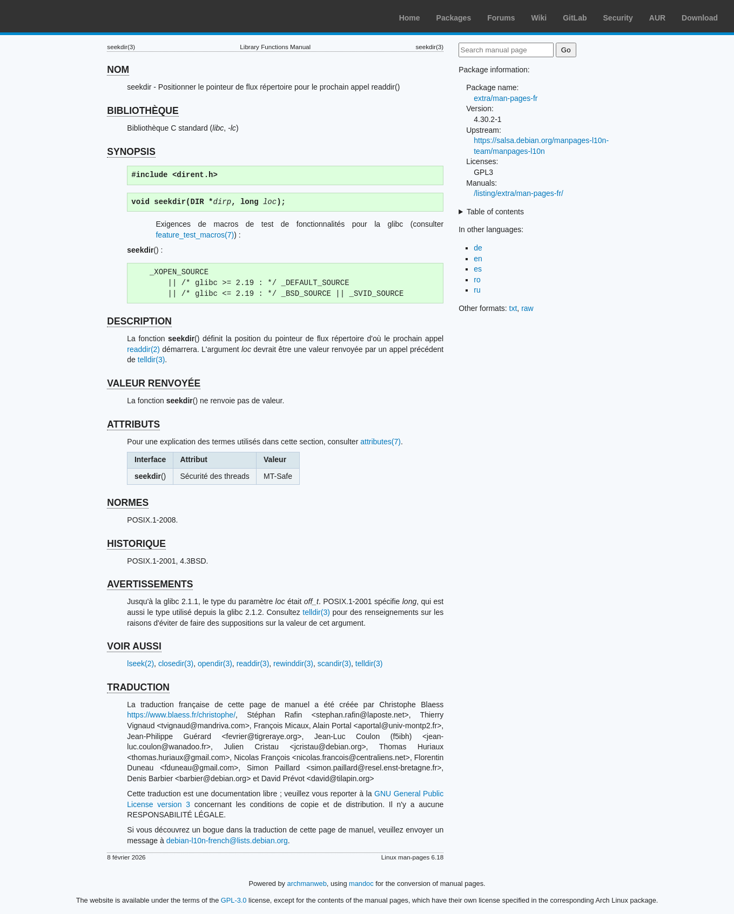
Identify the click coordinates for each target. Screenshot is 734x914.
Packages (454, 17)
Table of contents (495, 211)
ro (477, 279)
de (478, 247)
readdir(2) (143, 349)
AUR (657, 17)
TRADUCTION (138, 687)
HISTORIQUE (136, 543)
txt (513, 308)
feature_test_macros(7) (195, 235)
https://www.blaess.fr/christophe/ (181, 714)
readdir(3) (253, 663)
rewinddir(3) (293, 663)
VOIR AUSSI (134, 646)
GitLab (575, 17)
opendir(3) (215, 663)
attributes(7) (380, 441)
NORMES (128, 502)
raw (527, 308)
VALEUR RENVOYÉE (153, 383)
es (478, 269)
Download (700, 17)
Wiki (539, 17)
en (478, 258)
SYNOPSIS (131, 151)
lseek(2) (140, 663)
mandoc (361, 883)
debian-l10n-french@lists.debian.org (227, 840)
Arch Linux (59, 16)
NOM (118, 69)
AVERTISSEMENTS (150, 584)
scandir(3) (334, 663)
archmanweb (307, 883)
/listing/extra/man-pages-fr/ (518, 193)
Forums (501, 17)
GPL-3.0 (234, 900)
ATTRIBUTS (133, 424)
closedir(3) (175, 663)
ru (477, 290)
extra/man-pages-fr (505, 98)
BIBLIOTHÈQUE (142, 110)
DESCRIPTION (139, 321)
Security (618, 17)
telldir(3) (151, 359)
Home (409, 17)
